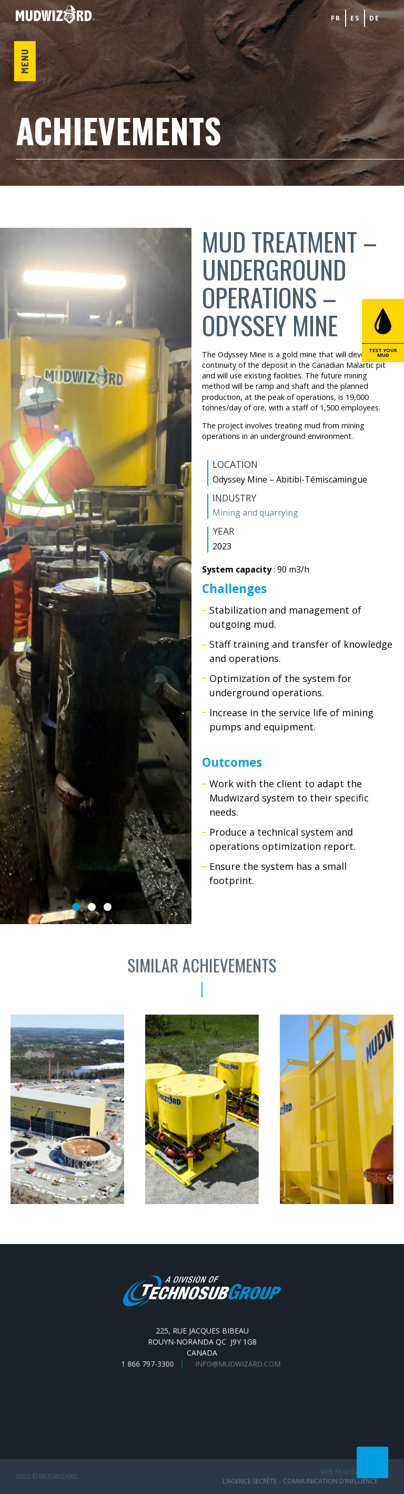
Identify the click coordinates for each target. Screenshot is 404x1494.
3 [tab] (108, 907)
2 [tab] (92, 907)
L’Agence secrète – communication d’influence (300, 1481)
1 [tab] (76, 907)
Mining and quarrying (255, 512)
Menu (24, 61)
